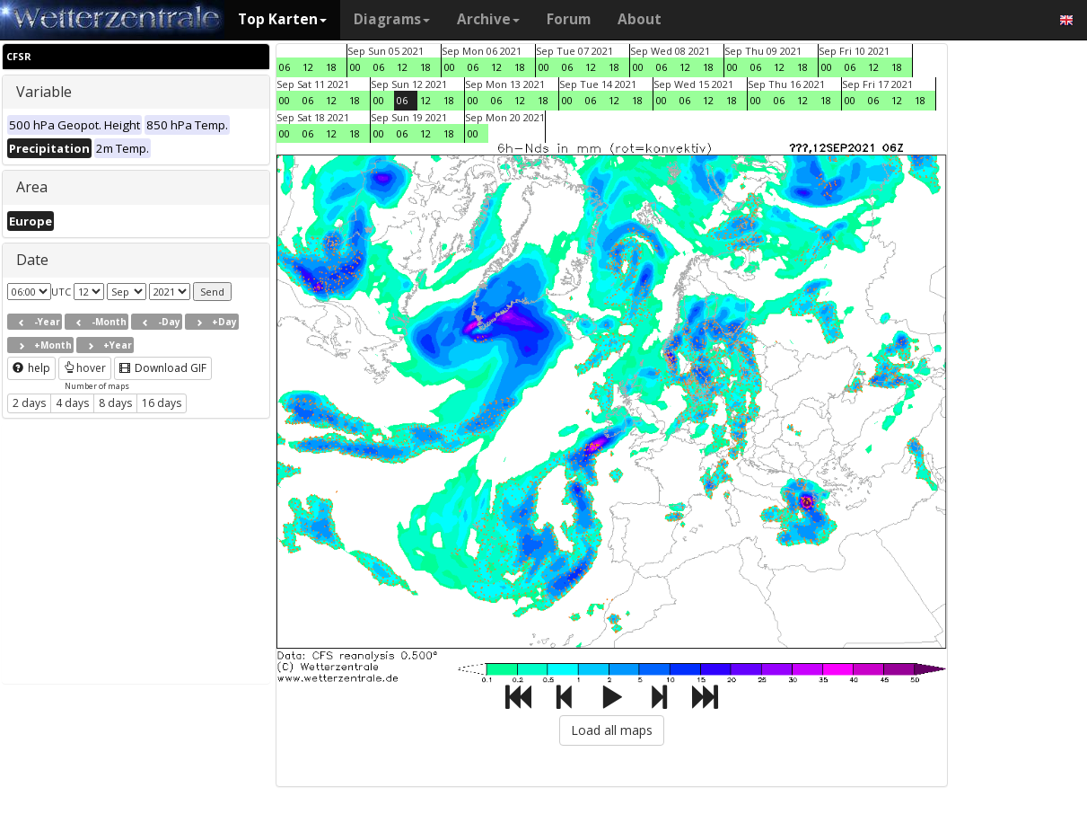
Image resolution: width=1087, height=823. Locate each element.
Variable (44, 92)
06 (284, 67)
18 (331, 67)
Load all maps (612, 730)
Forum (569, 19)
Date (32, 260)
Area (32, 187)
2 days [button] (29, 403)
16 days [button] (161, 403)
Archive (488, 19)
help (31, 368)
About (640, 19)
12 (307, 67)
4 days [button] (72, 403)
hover (85, 368)
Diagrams (392, 19)
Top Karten (282, 19)
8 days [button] (115, 403)
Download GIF (162, 368)
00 (355, 67)
